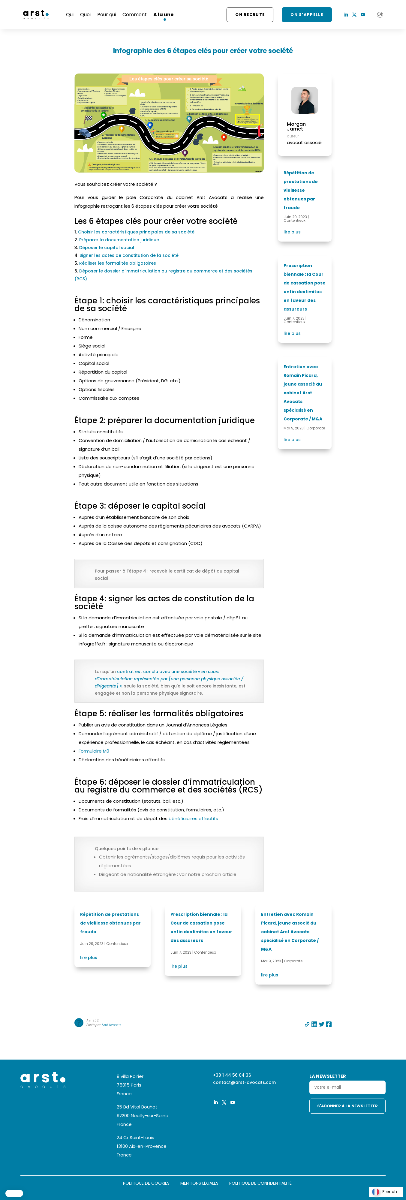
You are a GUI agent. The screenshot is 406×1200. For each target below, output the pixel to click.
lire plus (292, 232)
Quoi (85, 14)
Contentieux (294, 220)
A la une (163, 14)
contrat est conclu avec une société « (159, 672)
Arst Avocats (112, 1025)
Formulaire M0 (94, 751)
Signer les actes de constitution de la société (129, 255)
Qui (70, 14)
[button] (14, 1193)
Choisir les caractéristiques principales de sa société (136, 232)
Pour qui (106, 14)
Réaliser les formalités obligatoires (117, 263)
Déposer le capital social (106, 248)
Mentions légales (199, 1183)
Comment (134, 14)
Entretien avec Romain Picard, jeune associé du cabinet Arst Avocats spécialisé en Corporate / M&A (303, 393)
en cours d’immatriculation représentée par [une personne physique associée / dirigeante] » (169, 679)
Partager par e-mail (307, 1024)
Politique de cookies (146, 1183)
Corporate (315, 428)
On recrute (250, 14)
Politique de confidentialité (260, 1183)
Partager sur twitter (321, 1024)
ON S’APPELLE (306, 14)
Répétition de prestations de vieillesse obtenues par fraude (301, 190)
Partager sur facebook (329, 1024)
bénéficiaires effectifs (193, 818)
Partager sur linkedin (314, 1024)
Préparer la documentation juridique (119, 240)
